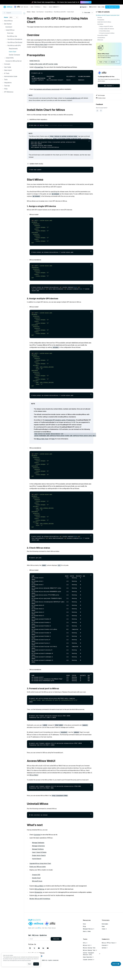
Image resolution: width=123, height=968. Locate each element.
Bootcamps (105, 924)
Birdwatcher (38, 892)
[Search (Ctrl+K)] (12, 12)
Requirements (13, 49)
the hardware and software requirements (46, 89)
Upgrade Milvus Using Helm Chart (40, 863)
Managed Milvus (88, 929)
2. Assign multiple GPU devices (106, 28)
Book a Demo (101, 7)
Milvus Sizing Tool (89, 948)
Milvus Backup (39, 889)
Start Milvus (100, 24)
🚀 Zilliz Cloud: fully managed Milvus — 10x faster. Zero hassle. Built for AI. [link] (55, 2)
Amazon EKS (36, 875)
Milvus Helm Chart (41, 44)
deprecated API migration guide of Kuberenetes (60, 420)
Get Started (109, 85)
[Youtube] (47, 948)
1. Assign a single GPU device (106, 26)
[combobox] (84, 7)
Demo (103, 926)
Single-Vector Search (39, 855)
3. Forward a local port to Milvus (106, 33)
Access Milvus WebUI (102, 35)
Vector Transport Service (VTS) (91, 953)
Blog (50, 7)
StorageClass (39, 67)
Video (104, 929)
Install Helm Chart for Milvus (104, 22)
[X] (34, 948)
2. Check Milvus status (104, 31)
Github (104, 948)
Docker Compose (14, 55)
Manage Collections (38, 846)
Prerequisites (100, 19)
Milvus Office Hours (109, 943)
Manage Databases (38, 843)
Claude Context (88, 959)
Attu (36, 895)
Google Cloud (36, 878)
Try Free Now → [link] (85, 2)
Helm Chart (12, 52)
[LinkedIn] (43, 948)
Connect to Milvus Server (13, 61)
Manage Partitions (38, 849)
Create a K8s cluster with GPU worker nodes (43, 64)
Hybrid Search (36, 859)
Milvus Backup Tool (90, 950)
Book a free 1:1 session (108, 62)
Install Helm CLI (34, 61)
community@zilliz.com (73, 98)
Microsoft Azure (37, 881)
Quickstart (8, 27)
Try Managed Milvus (112, 7)
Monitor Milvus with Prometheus (39, 899)
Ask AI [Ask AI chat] (115, 964)
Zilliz (54, 928)
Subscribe (56, 939)
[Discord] (39, 948)
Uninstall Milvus (101, 37)
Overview (10, 33)
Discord (105, 945)
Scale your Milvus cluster (37, 867)
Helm (53, 439)
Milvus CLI (87, 945)
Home (6, 17)
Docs (32, 7)
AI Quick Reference (89, 934)
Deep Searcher (88, 957)
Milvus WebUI (33, 775)
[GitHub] (30, 948)
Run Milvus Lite (12, 36)
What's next (100, 39)
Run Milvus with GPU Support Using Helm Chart (107, 15)
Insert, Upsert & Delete (39, 852)
